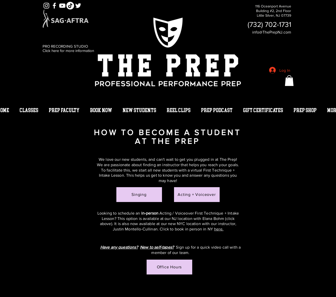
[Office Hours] (169, 267)
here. (218, 229)
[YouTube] (62, 5)
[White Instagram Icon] (46, 5)
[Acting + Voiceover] (197, 194)
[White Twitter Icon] (78, 5)
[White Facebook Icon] (54, 5)
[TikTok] (70, 5)
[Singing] (139, 194)
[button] (289, 80)
